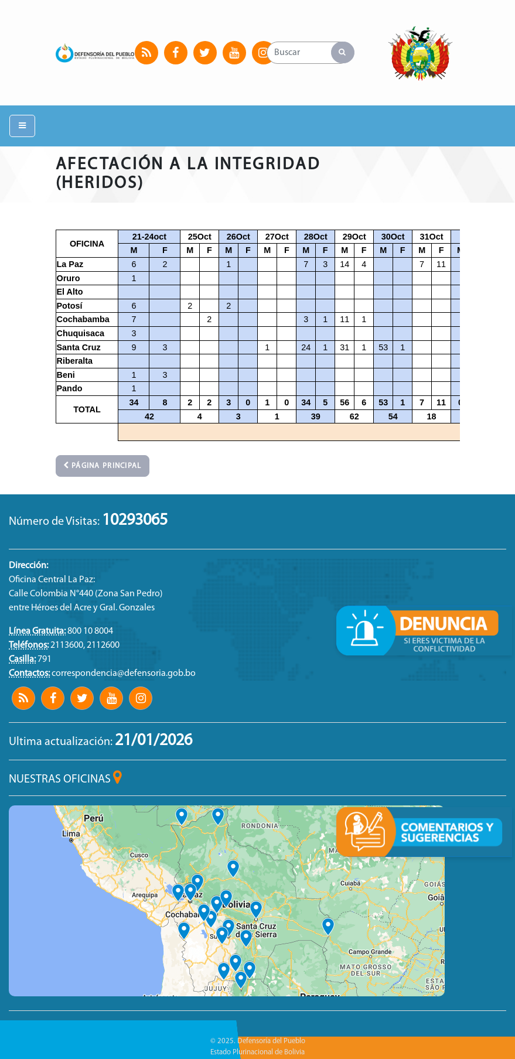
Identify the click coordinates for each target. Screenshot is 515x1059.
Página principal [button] (102, 466)
